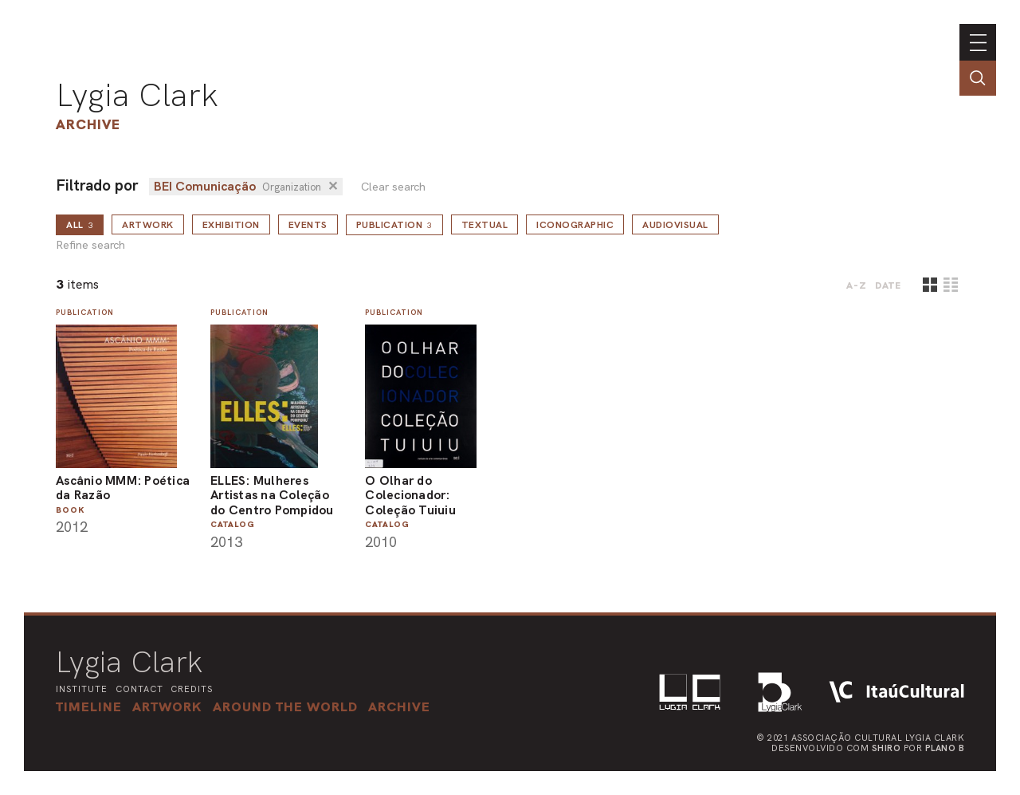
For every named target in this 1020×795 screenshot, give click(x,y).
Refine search (90, 245)
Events (308, 224)
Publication (394, 224)
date (888, 285)
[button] (285, 706)
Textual (484, 224)
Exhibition (231, 224)
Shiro (886, 748)
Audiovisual (675, 224)
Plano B (945, 748)
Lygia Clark (137, 95)
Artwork (148, 224)
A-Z (856, 285)
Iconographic (575, 224)
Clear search (393, 187)
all (79, 224)
